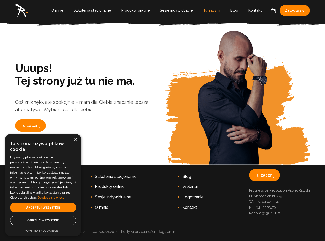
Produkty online (110, 186)
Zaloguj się (294, 10)
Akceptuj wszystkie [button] (43, 207)
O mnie (57, 10)
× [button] (75, 140)
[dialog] (43, 185)
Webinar (190, 186)
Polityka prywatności (138, 232)
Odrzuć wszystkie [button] (43, 220)
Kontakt (255, 10)
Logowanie (193, 197)
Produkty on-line (135, 10)
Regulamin (166, 232)
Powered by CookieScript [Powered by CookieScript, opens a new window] (43, 230)
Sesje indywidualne (176, 10)
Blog (234, 10)
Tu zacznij (211, 10)
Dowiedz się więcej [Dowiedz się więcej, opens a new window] (52, 197)
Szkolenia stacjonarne (92, 10)
